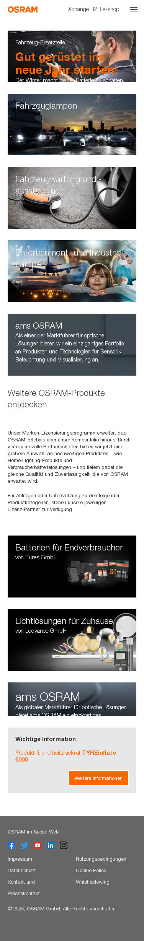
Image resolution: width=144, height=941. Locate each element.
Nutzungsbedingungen (101, 859)
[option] (72, 56)
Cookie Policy (91, 870)
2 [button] (70, 74)
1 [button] (55, 74)
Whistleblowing (93, 882)
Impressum (20, 859)
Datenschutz (22, 870)
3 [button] (85, 74)
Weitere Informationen (99, 778)
